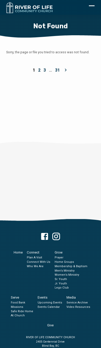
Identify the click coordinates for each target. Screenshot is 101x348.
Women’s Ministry (67, 274)
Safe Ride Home (22, 311)
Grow (59, 252)
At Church (18, 315)
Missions (17, 307)
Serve (15, 297)
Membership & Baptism (71, 266)
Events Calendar (49, 307)
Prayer (59, 257)
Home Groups (64, 262)
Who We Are (35, 266)
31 (57, 70)
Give (50, 325)
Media (71, 297)
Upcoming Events (50, 302)
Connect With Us (38, 262)
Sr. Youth (61, 279)
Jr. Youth (61, 283)
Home (18, 252)
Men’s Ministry (64, 270)
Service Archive (77, 302)
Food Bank (18, 302)
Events (42, 297)
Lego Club (62, 287)
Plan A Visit (34, 257)
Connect (33, 252)
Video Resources (78, 307)
